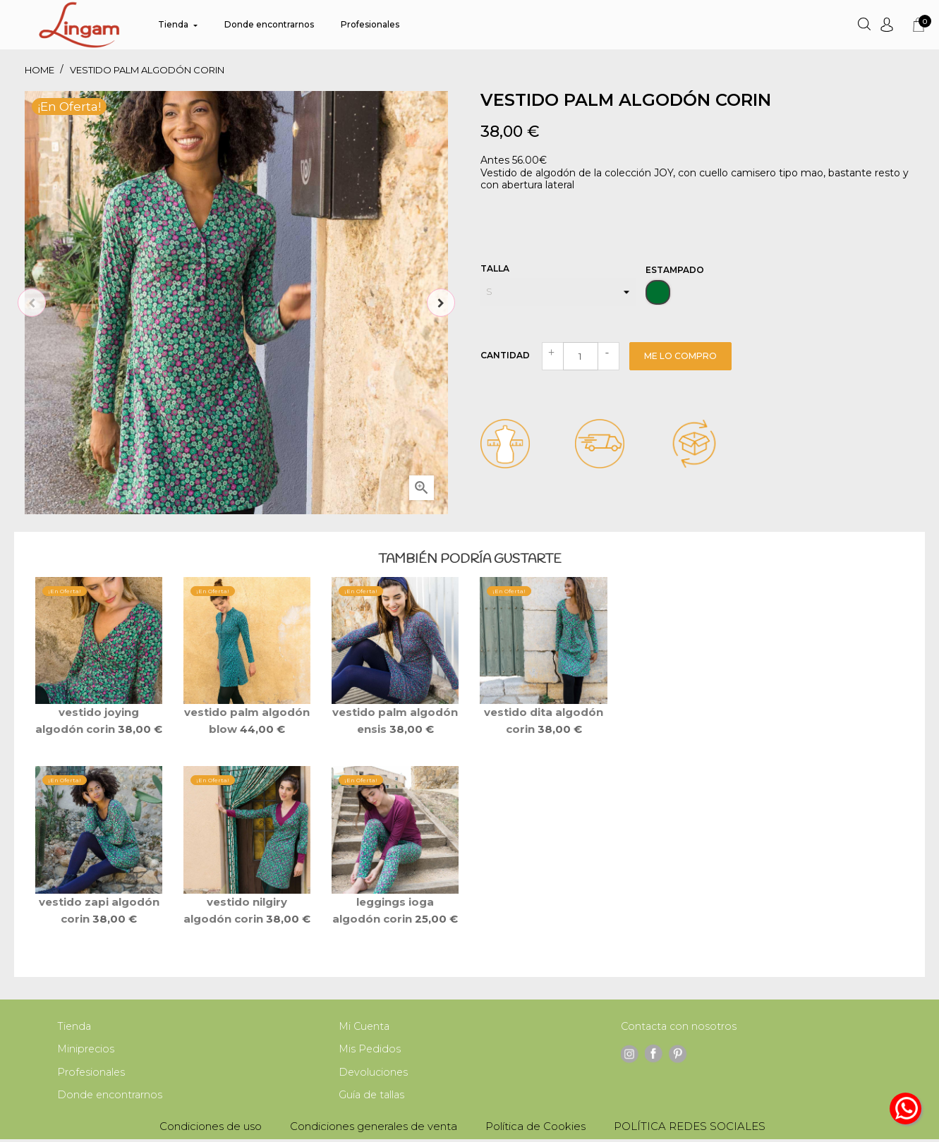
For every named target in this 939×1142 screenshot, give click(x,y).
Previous (32, 302)
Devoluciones (374, 1074)
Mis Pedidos (370, 1050)
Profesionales (92, 1074)
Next (441, 302)
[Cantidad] (580, 356)
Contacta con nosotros (680, 1026)
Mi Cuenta (365, 1026)
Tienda (74, 1026)
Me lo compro (680, 356)
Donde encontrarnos (111, 1097)
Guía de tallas (373, 1097)
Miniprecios (86, 1050)
